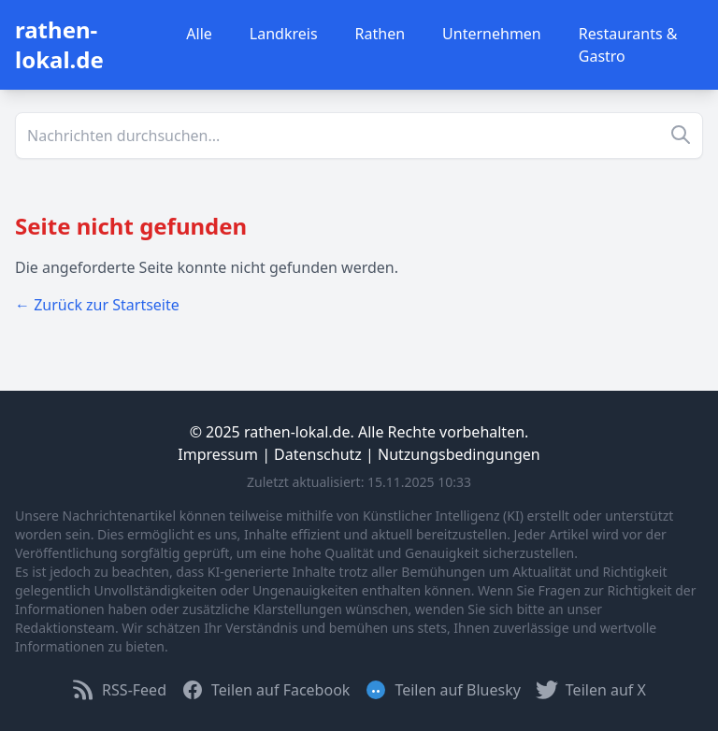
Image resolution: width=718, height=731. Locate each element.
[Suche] (359, 135)
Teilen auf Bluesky (442, 690)
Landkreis (284, 33)
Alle (199, 33)
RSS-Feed (119, 690)
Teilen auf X (591, 690)
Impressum (218, 454)
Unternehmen (491, 33)
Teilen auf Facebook (265, 690)
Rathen (380, 33)
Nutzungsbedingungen (459, 454)
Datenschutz (318, 454)
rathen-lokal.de (59, 44)
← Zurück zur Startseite (97, 304)
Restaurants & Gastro (628, 44)
